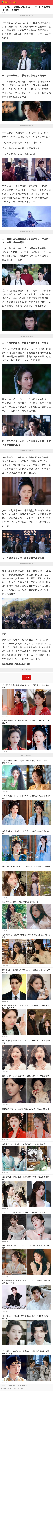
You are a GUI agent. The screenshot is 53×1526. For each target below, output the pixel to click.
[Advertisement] (26, 352)
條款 (15, 1523)
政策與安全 (10, 1523)
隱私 (18, 1523)
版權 (21, 1523)
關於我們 (3, 1523)
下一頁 (26, 785)
